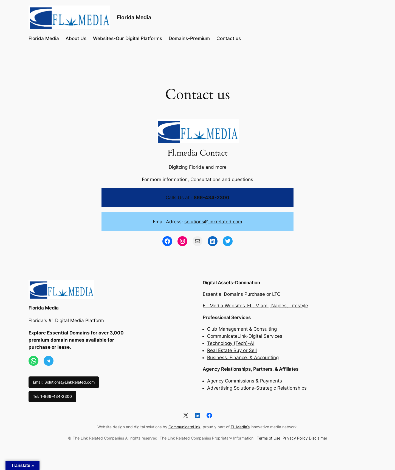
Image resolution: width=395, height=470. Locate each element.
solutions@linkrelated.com (213, 221)
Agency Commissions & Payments (244, 381)
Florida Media (134, 17)
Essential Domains (68, 333)
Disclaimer (318, 438)
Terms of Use (268, 438)
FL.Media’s (240, 426)
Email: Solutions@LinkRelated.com (64, 382)
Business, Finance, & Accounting (243, 357)
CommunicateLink (184, 426)
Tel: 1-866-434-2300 (52, 396)
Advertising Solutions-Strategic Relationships (257, 388)
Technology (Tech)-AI (230, 343)
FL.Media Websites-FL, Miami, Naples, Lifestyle (255, 305)
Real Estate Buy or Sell (232, 350)
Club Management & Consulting (242, 329)
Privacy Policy (295, 438)
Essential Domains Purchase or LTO (242, 294)
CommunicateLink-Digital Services (244, 336)
